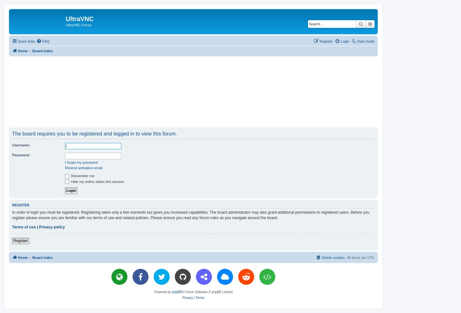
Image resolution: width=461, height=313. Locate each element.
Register (20, 241)
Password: (21, 155)
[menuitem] (42, 41)
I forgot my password (81, 162)
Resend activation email (83, 168)
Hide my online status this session (94, 182)
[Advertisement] (193, 92)
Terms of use (24, 227)
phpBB (177, 292)
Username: (21, 145)
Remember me (79, 176)
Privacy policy (52, 227)
